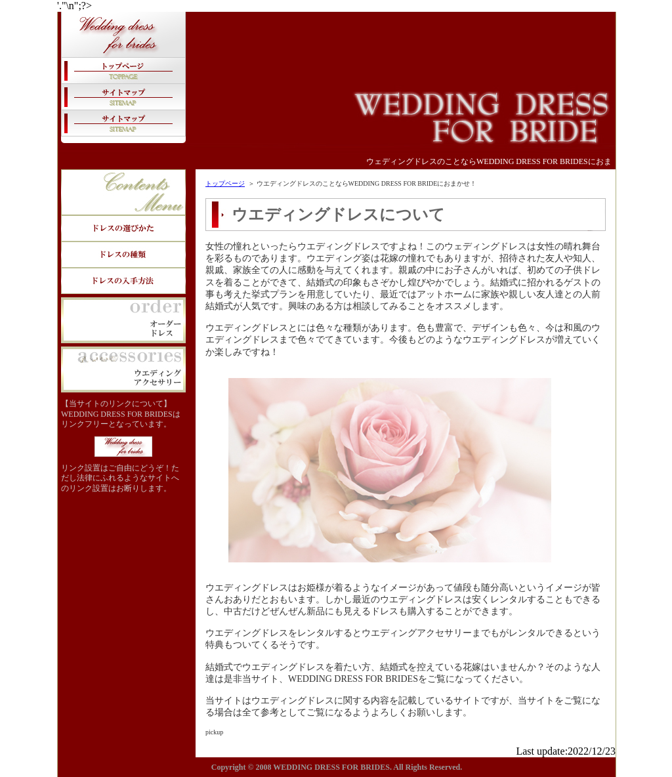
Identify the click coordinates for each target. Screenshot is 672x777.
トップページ (225, 183)
